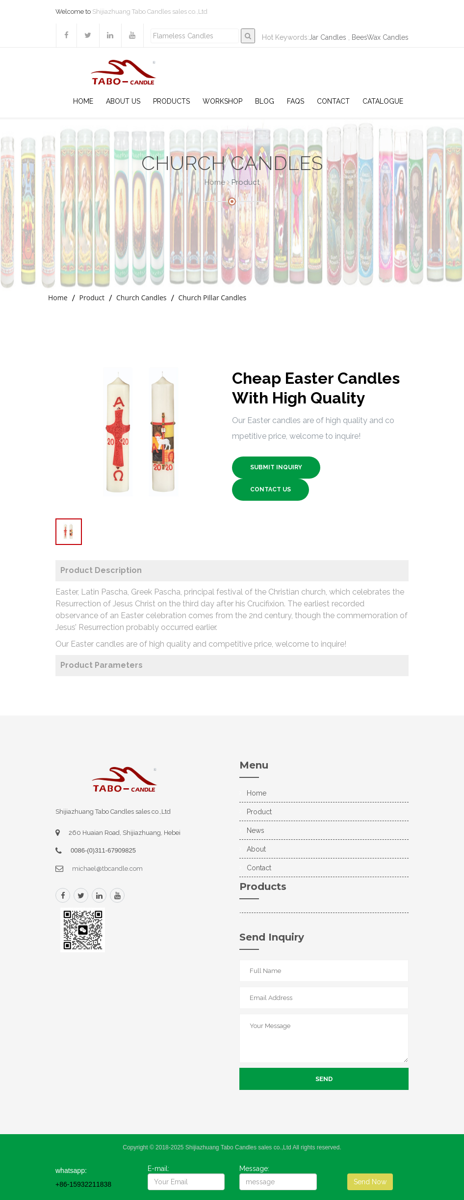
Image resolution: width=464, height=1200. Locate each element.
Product (91, 297)
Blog (264, 101)
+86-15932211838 (83, 1184)
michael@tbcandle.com (107, 868)
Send (324, 1079)
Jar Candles (327, 37)
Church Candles (141, 297)
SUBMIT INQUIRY (276, 467)
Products (171, 101)
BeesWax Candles (380, 37)
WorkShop (222, 101)
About (256, 849)
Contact (333, 101)
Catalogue (382, 101)
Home (83, 101)
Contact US (270, 489)
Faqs (295, 101)
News (255, 830)
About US (123, 101)
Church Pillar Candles (212, 297)
